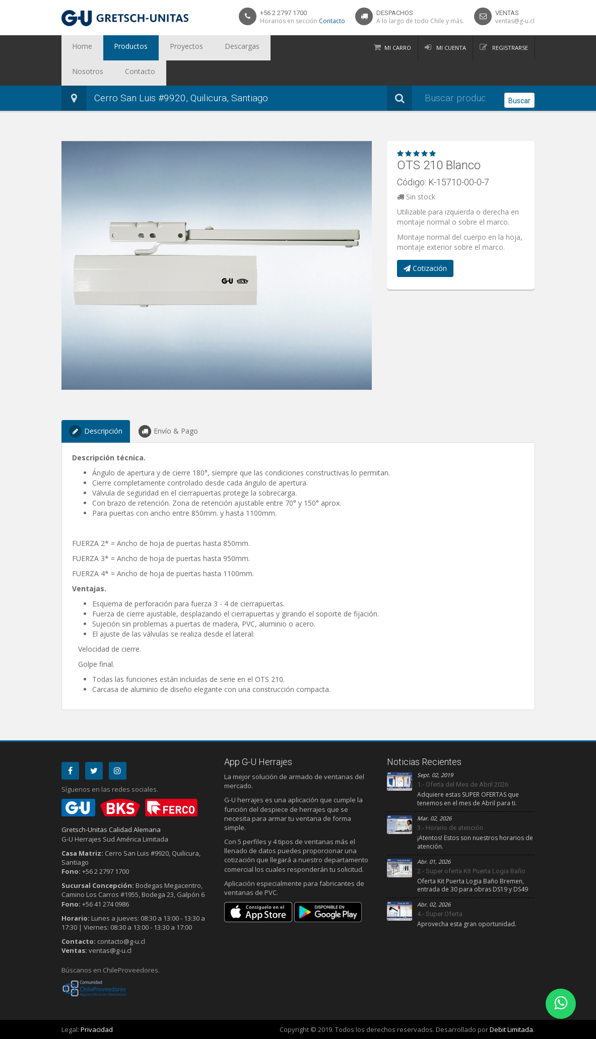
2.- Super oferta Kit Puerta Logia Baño (471, 871)
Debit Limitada (511, 1029)
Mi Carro (397, 47)
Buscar (519, 99)
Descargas (210, 47)
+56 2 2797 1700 (283, 13)
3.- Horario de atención (450, 828)
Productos (118, 47)
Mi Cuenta (450, 47)
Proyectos (164, 47)
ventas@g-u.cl (515, 21)
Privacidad (97, 1029)
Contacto (332, 21)
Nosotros (256, 47)
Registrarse (509, 47)
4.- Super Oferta (439, 914)
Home (78, 47)
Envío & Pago (168, 431)
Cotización (425, 268)
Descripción (95, 431)
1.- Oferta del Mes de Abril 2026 (462, 784)
